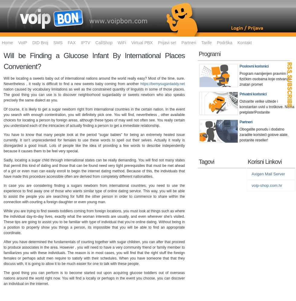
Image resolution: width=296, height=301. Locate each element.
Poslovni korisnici (254, 66)
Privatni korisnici (253, 94)
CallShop (104, 42)
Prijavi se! (167, 42)
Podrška (224, 42)
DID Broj (40, 42)
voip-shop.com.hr (267, 185)
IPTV (85, 42)
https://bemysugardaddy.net (162, 84)
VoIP (22, 42)
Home (7, 42)
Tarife (206, 42)
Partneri (189, 42)
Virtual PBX (142, 42)
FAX (72, 42)
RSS (289, 85)
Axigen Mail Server (268, 174)
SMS (58, 42)
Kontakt (244, 42)
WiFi (122, 42)
